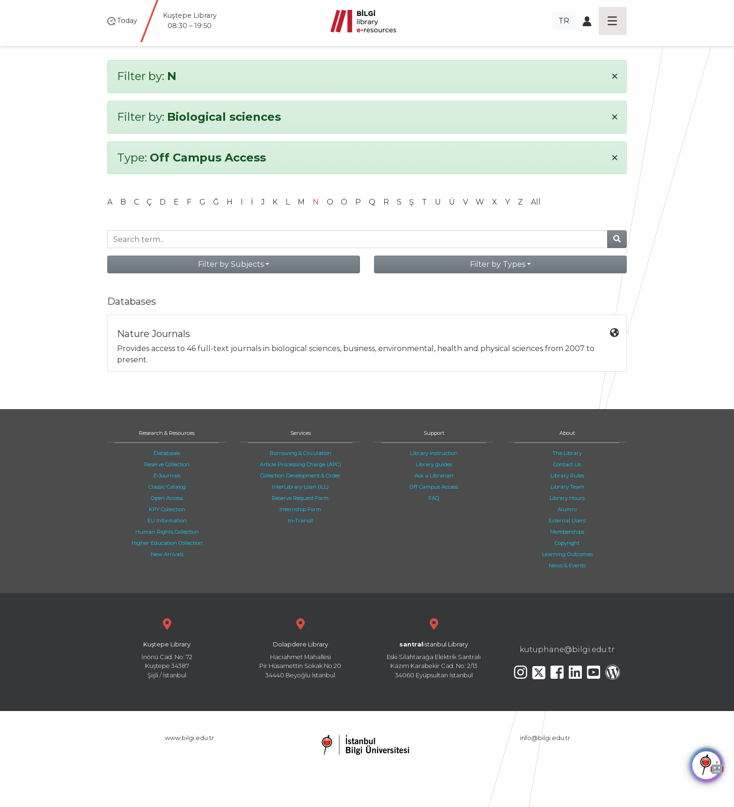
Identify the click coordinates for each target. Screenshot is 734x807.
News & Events (567, 565)
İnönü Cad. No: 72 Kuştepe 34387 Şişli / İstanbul (167, 647)
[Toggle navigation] (613, 21)
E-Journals (167, 475)
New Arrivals (167, 554)
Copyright (567, 543)
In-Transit (300, 520)
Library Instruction (434, 453)
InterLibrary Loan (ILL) (300, 487)
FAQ (434, 498)
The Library (567, 453)
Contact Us (567, 464)
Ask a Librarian (434, 475)
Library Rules (567, 475)
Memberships (567, 531)
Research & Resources (167, 433)
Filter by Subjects (231, 264)
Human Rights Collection (167, 531)
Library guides (434, 464)
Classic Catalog (167, 487)
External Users (567, 520)
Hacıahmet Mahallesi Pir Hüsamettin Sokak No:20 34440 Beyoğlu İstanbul (300, 647)
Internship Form (300, 509)
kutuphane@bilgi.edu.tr (567, 649)
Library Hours (567, 498)
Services (300, 433)
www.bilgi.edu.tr (189, 737)
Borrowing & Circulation (300, 453)
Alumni (567, 509)
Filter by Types (497, 264)
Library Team (567, 487)
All (536, 202)
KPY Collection (167, 509)
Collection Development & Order (300, 475)
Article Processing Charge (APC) (300, 464)
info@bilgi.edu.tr (545, 737)
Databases (167, 453)
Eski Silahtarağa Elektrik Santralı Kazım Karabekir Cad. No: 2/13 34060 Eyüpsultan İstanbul (433, 647)
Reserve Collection (167, 464)
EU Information (167, 520)
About (567, 433)
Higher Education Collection (167, 543)
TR (563, 20)
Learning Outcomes (567, 554)
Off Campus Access (434, 487)
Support (434, 433)
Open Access (167, 498)
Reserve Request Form (300, 498)
